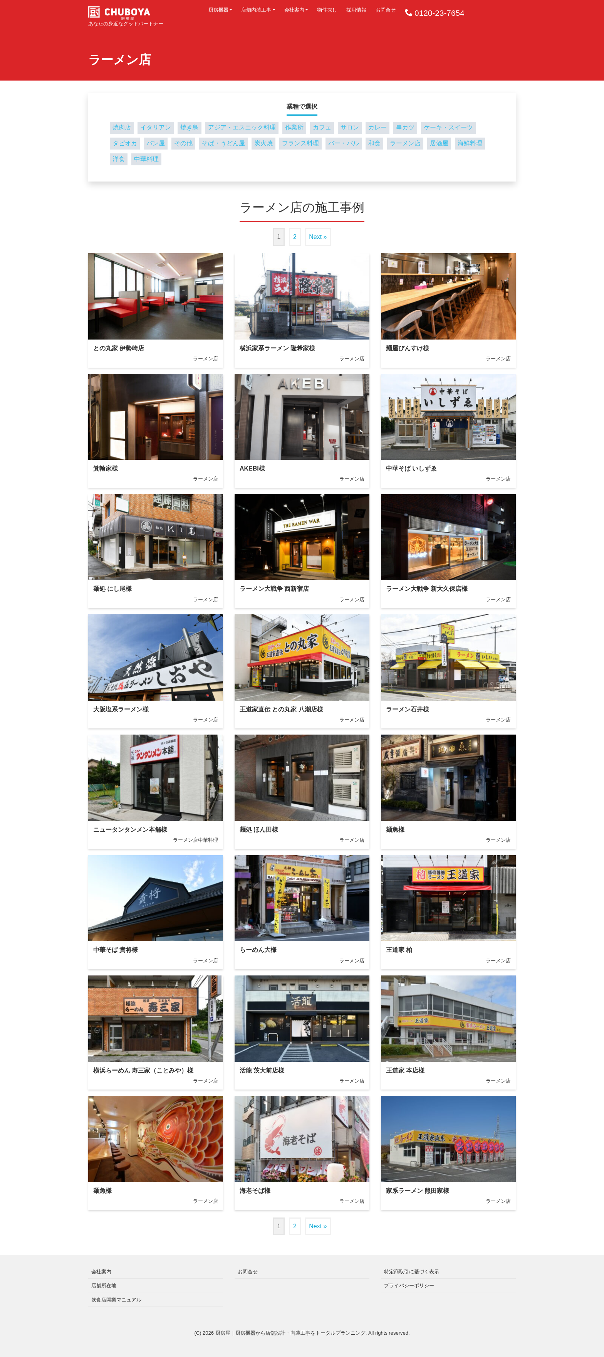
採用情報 (356, 10)
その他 (183, 143)
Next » (318, 237)
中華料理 (146, 159)
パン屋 (155, 143)
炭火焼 (263, 143)
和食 (374, 143)
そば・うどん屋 (223, 143)
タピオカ (124, 143)
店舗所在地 (103, 1285)
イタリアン (155, 127)
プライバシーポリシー (409, 1285)
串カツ (405, 127)
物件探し (327, 10)
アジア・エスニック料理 (242, 127)
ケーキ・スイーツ (448, 127)
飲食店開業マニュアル (116, 1300)
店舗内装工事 (256, 10)
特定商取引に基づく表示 (411, 1272)
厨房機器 (218, 10)
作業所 (294, 127)
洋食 (118, 159)
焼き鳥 (189, 127)
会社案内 (294, 10)
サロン (350, 127)
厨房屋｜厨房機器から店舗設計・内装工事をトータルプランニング (290, 1333)
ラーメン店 (405, 143)
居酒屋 (439, 143)
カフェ (322, 127)
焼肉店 (121, 127)
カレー (377, 127)
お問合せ (386, 10)
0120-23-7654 (439, 12)
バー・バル (343, 143)
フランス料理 (300, 143)
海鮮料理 (470, 143)
